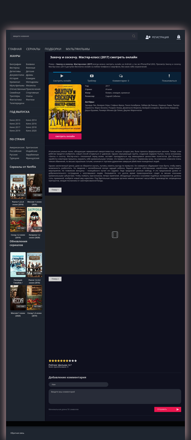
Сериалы (33, 49)
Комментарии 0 (121, 78)
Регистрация (157, 37)
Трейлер (91, 78)
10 (75, 360)
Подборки (53, 49)
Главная (15, 49)
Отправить (168, 409)
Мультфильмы (78, 49)
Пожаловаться (169, 78)
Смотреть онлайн (62, 78)
